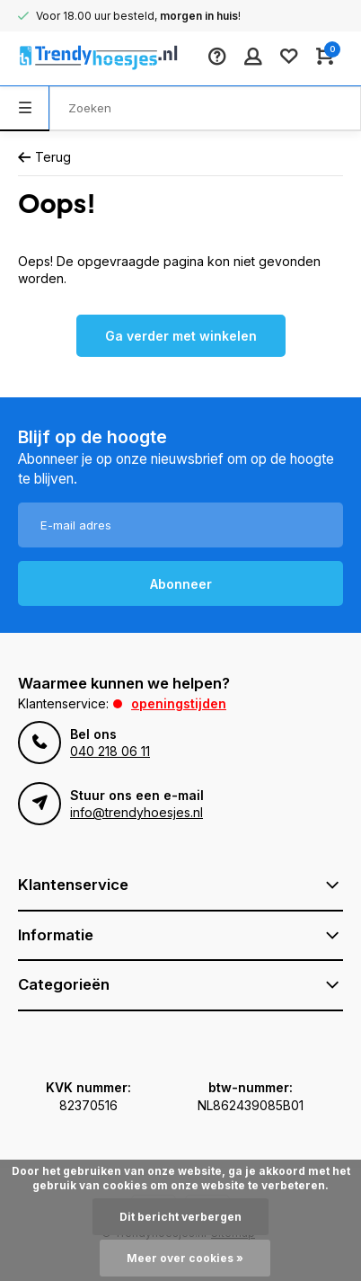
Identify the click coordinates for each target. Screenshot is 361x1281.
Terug (44, 157)
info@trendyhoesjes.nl (136, 812)
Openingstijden (178, 703)
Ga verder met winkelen (181, 335)
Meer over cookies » (185, 1258)
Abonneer (181, 584)
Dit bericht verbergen (180, 1216)
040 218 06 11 (110, 751)
